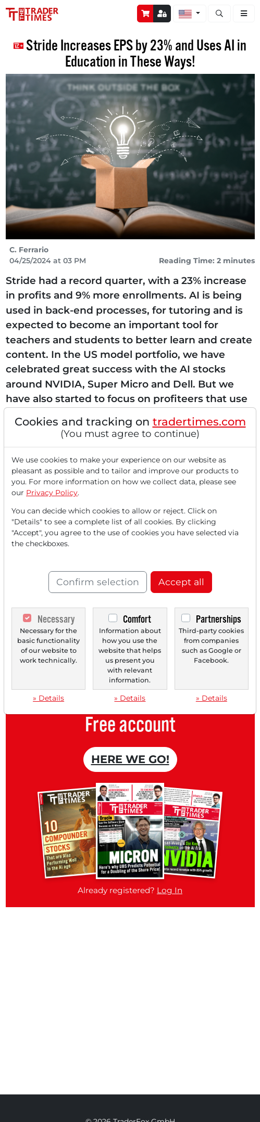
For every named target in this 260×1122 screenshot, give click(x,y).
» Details (48, 698)
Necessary (56, 619)
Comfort (137, 619)
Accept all (181, 581)
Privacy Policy (52, 492)
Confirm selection (97, 581)
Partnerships (218, 619)
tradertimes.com (199, 421)
